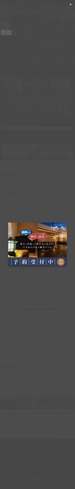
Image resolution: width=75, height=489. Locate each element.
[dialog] (37, 245)
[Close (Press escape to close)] (70, 4)
